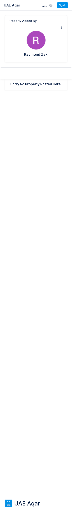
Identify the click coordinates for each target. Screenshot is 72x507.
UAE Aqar (12, 5)
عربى (47, 5)
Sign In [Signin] (62, 5)
